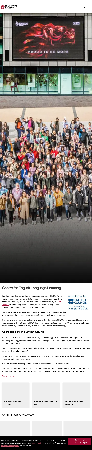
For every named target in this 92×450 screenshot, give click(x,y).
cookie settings (38, 443)
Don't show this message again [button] (81, 441)
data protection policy (10, 446)
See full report (8, 376)
